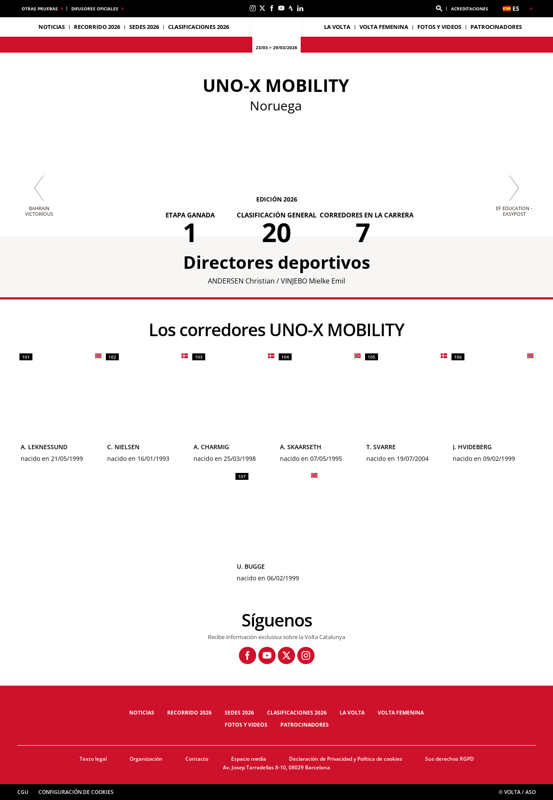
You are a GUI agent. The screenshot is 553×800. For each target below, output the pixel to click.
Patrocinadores (496, 27)
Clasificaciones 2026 (198, 27)
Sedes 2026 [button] (144, 27)
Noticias (51, 27)
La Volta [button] (337, 27)
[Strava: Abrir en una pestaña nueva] (291, 8)
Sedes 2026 (239, 712)
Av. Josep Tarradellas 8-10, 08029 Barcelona (276, 767)
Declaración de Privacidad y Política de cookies (345, 758)
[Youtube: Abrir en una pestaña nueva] (281, 8)
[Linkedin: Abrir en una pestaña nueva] (300, 8)
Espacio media (248, 758)
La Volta (352, 712)
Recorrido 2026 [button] (97, 27)
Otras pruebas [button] (40, 9)
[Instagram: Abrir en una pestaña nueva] (253, 8)
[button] (439, 8)
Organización (146, 758)
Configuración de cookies (76, 792)
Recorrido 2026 (189, 712)
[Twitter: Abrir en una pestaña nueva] (262, 8)
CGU (23, 792)
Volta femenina (383, 27)
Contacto (196, 758)
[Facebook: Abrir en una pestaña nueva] (272, 8)
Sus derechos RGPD (449, 758)
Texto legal (93, 758)
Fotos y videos (439, 27)
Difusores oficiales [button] (94, 9)
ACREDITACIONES (469, 9)
